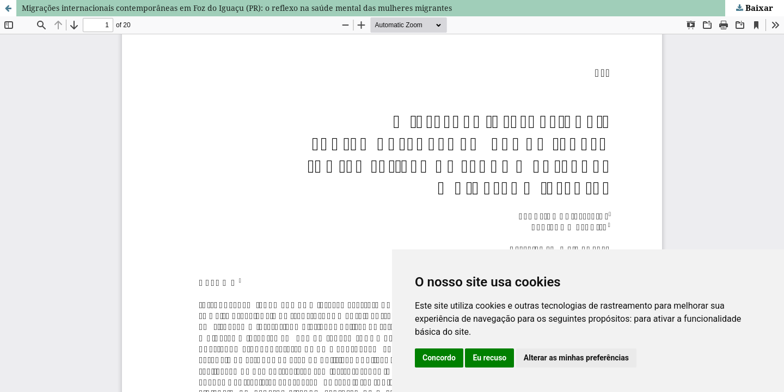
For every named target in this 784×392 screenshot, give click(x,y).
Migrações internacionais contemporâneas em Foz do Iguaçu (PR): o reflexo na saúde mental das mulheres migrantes (237, 8)
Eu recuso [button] (489, 357)
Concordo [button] (439, 357)
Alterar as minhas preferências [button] (576, 357)
